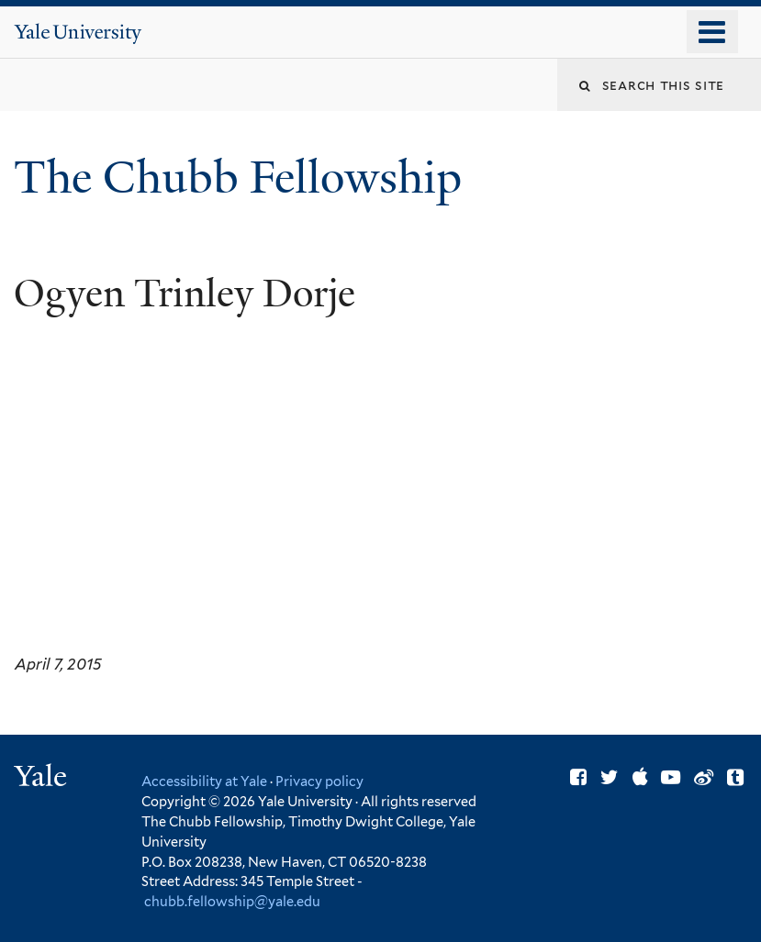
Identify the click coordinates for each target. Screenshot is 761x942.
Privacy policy (319, 781)
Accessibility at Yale (204, 781)
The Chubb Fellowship (243, 177)
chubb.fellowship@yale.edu (232, 901)
